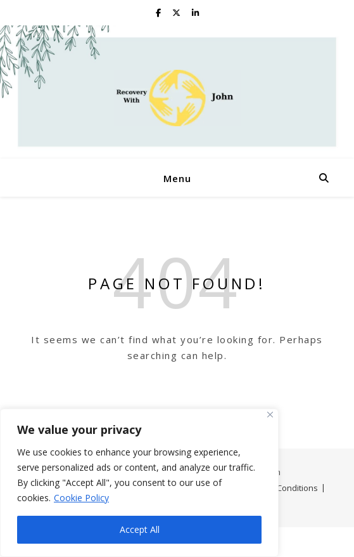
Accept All (140, 529)
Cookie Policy (81, 498)
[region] (139, 483)
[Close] (270, 414)
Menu (177, 178)
